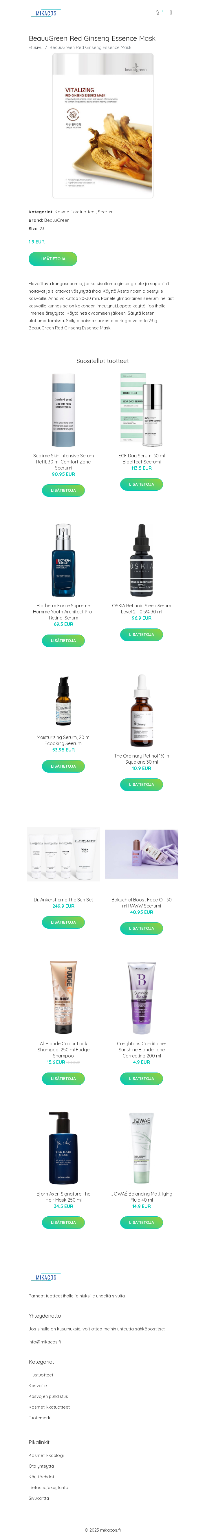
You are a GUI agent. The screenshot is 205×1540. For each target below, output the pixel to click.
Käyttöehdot (41, 1477)
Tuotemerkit (41, 1417)
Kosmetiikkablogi (46, 1455)
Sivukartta (39, 1498)
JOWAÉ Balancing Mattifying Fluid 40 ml (141, 1197)
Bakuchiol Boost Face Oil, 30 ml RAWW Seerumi (141, 903)
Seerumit (107, 211)
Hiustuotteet (41, 1375)
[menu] (171, 12)
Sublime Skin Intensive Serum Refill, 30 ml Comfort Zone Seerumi (63, 462)
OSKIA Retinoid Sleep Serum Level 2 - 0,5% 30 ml (141, 609)
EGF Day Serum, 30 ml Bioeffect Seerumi (141, 459)
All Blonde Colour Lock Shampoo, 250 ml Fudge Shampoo (63, 1050)
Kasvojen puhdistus (48, 1396)
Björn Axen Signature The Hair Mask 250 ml (63, 1197)
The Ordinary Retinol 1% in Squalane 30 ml (141, 759)
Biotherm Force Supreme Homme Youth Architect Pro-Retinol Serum (63, 612)
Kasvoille (38, 1385)
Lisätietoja (53, 258)
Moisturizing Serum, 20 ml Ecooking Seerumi (63, 740)
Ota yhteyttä (41, 1466)
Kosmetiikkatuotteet (75, 211)
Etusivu (36, 47)
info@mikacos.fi (45, 1342)
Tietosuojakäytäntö (48, 1487)
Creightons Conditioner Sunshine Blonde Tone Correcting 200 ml (141, 1050)
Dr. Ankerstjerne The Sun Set (63, 900)
